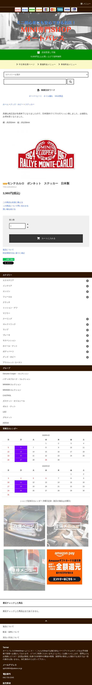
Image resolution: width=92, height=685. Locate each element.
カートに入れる (46, 238)
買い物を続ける (9, 209)
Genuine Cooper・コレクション (16, 374)
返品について (8, 250)
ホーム (5, 104)
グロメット (7, 417)
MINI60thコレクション (12, 385)
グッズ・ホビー (16, 104)
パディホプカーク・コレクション (16, 379)
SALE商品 (59, 96)
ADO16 (6, 423)
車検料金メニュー (67, 64)
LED (4, 412)
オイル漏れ (48, 96)
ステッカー (29, 104)
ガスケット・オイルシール (14, 401)
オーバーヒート (35, 96)
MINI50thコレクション (12, 390)
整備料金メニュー (46, 64)
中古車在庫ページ (25, 64)
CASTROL (7, 395)
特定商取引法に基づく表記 (14, 253)
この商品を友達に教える (13, 202)
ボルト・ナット (9, 406)
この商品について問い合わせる (15, 206)
